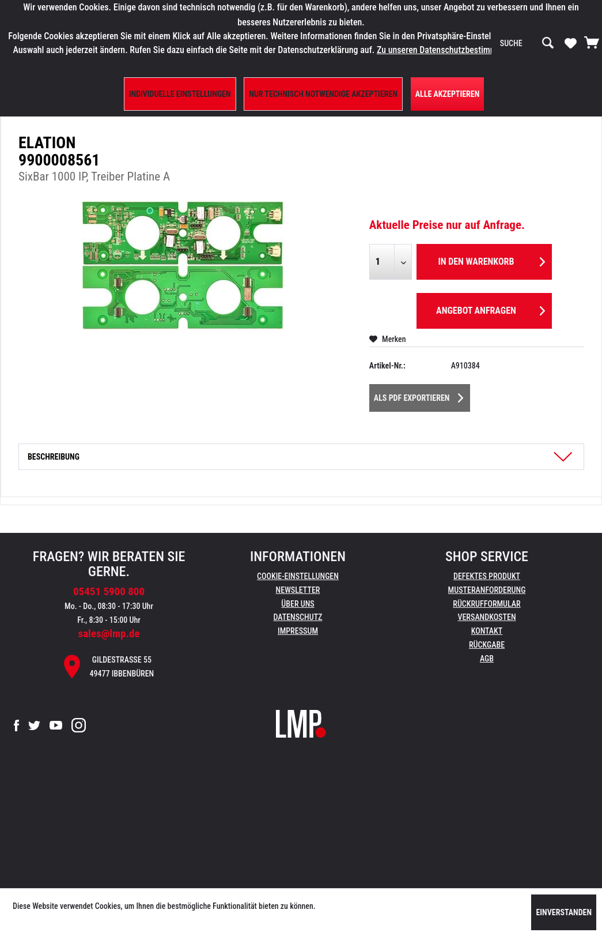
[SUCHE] (527, 43)
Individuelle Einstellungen (180, 94)
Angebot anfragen (490, 309)
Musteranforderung (487, 590)
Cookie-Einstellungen (298, 576)
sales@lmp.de (109, 633)
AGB (487, 658)
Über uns (297, 603)
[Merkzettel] (571, 42)
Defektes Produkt (486, 576)
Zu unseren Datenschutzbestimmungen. (449, 49)
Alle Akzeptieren (447, 94)
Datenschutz (298, 617)
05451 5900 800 (109, 591)
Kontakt (487, 631)
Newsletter (298, 590)
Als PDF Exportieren (419, 396)
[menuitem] (527, 43)
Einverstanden (564, 912)
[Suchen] (547, 43)
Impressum (298, 631)
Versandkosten (486, 617)
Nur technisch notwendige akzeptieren (323, 94)
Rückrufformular (486, 603)
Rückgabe (487, 644)
